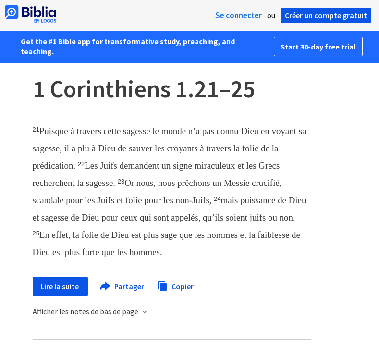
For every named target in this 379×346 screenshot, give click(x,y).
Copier (175, 285)
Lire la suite (60, 286)
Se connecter (238, 15)
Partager (122, 286)
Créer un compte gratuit (326, 15)
